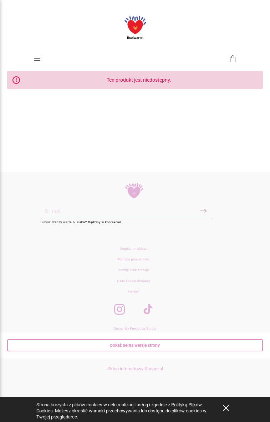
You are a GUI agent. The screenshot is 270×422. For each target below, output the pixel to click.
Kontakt (134, 291)
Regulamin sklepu (133, 248)
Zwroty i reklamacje (133, 270)
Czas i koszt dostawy (133, 281)
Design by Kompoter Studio (135, 328)
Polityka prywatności (133, 259)
